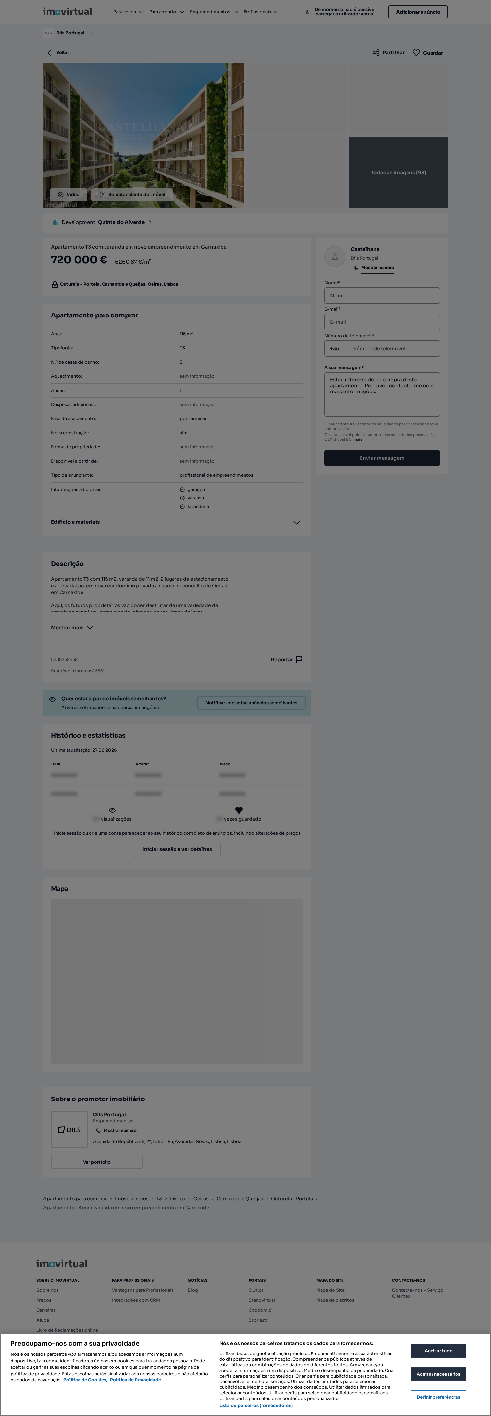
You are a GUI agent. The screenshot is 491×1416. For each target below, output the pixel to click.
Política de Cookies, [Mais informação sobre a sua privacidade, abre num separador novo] (85, 1380)
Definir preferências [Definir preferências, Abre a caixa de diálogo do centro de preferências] (438, 1397)
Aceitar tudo (439, 1350)
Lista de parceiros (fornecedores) (256, 1405)
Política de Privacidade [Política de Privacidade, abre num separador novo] (135, 1380)
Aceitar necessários (438, 1374)
